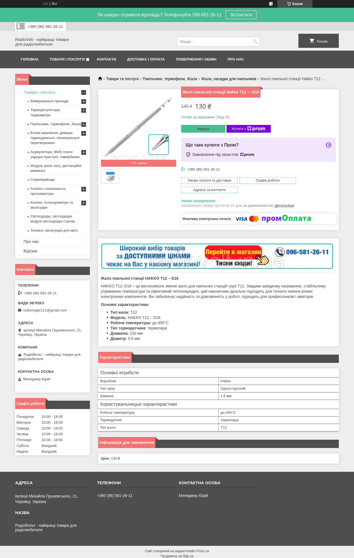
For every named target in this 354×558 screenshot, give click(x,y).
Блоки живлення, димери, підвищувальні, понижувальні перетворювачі (54, 138)
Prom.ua (203, 543)
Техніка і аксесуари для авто (54, 230)
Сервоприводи (42, 179)
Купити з (248, 128)
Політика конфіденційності (237, 553)
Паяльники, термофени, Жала (170, 79)
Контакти (106, 59)
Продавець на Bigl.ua (177, 548)
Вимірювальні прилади (49, 101)
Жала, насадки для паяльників (228, 79)
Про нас (236, 59)
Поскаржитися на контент (195, 553)
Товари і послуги (67, 59)
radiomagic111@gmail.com (45, 310)
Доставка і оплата (146, 59)
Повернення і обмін (196, 59)
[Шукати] (255, 41)
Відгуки (30, 250)
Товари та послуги (122, 79)
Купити (203, 129)
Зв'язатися (241, 14)
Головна (29, 59)
